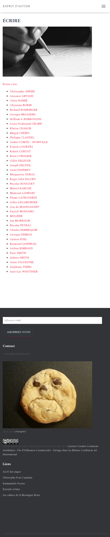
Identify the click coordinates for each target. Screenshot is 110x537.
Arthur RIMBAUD (21, 248)
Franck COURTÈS (21, 147)
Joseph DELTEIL (20, 165)
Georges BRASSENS (23, 114)
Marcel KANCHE (20, 188)
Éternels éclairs (11, 489)
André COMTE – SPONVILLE (29, 142)
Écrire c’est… (10, 84)
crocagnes (20, 431)
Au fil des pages (12, 472)
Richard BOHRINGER (23, 110)
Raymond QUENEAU (23, 244)
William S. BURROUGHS (25, 119)
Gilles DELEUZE (20, 161)
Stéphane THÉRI (20, 267)
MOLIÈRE (16, 216)
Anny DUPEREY (20, 170)
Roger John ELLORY (23, 179)
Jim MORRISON (20, 221)
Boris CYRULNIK (21, 156)
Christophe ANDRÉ (22, 91)
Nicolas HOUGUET (22, 184)
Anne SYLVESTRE (22, 262)
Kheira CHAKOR (20, 128)
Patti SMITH (18, 253)
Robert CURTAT (20, 151)
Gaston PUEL (18, 239)
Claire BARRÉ (19, 100)
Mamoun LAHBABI (22, 193)
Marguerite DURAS (22, 174)
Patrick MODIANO (22, 211)
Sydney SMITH (19, 257)
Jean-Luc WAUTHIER (24, 271)
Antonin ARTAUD (21, 96)
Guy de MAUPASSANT (24, 207)
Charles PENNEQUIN (23, 230)
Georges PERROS (21, 234)
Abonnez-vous (18, 332)
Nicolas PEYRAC (20, 225)
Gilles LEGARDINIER (23, 202)
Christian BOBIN (21, 105)
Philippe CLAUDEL (22, 137)
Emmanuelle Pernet (14, 483)
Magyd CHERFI (20, 133)
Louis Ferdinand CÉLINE (26, 124)
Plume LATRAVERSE (23, 197)
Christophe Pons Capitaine (17, 478)
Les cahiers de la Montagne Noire (21, 495)
